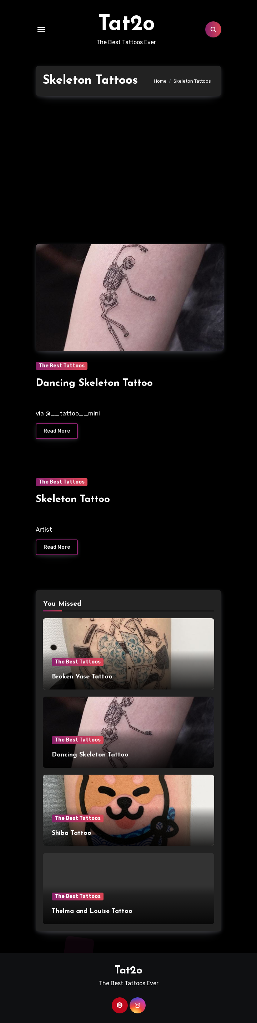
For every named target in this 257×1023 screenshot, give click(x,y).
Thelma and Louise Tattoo (92, 911)
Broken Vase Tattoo (82, 676)
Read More (57, 431)
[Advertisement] (130, 166)
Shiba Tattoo (71, 833)
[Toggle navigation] (41, 29)
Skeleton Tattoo (73, 500)
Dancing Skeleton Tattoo (94, 383)
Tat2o (126, 24)
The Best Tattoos (62, 366)
